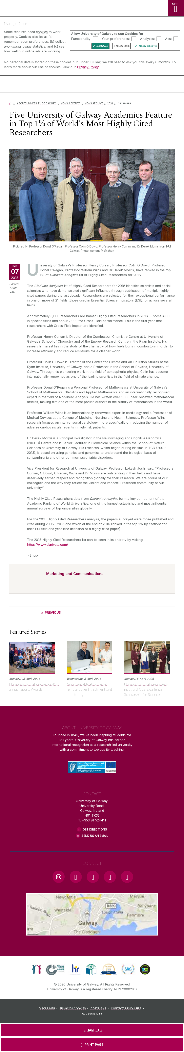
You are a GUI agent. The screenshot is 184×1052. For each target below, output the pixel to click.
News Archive (94, 103)
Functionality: (81, 38)
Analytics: (147, 38)
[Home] (10, 103)
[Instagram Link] (59, 877)
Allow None (122, 46)
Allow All (102, 46)
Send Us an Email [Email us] (94, 835)
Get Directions (95, 829)
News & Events (70, 103)
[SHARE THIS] (92, 1030)
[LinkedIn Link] (110, 877)
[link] (36, 969)
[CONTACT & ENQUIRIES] (128, 1008)
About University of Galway (36, 103)
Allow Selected (148, 46)
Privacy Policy (88, 67)
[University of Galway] (21, 84)
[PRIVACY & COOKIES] (75, 1008)
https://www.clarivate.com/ (47, 545)
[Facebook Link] (76, 877)
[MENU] (176, 8)
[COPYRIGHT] (100, 1008)
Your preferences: (116, 38)
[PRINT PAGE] (92, 1044)
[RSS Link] (127, 877)
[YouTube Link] (93, 877)
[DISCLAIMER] (49, 1008)
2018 (110, 103)
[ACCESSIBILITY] (92, 1013)
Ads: (168, 38)
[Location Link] (92, 932)
